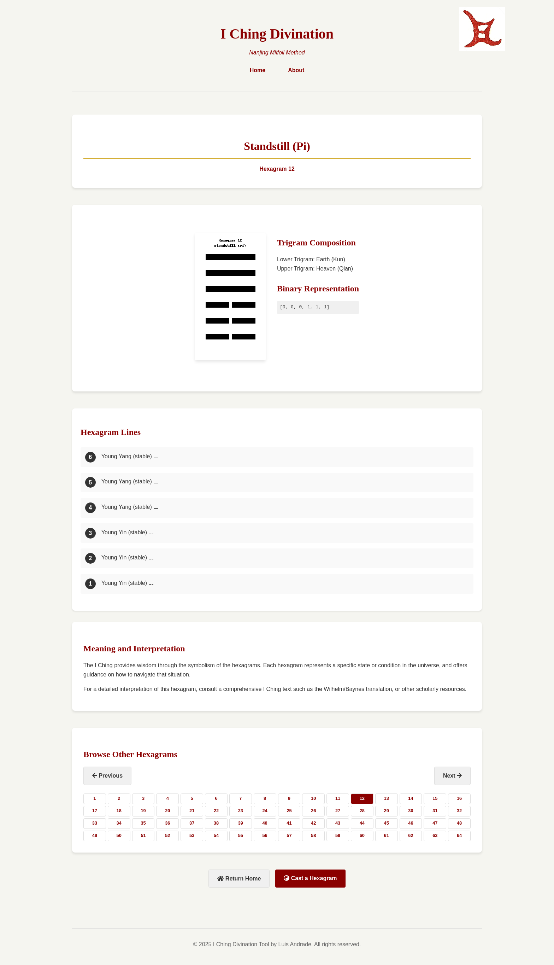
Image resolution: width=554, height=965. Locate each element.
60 (362, 835)
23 (240, 810)
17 (94, 810)
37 (191, 823)
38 (216, 823)
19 (143, 810)
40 (264, 823)
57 (289, 835)
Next (452, 776)
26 (313, 810)
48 (459, 823)
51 (143, 835)
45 (386, 823)
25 (289, 810)
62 (410, 835)
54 (216, 835)
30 (410, 810)
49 (94, 835)
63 (434, 835)
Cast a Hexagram (310, 878)
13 (386, 798)
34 (119, 823)
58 (313, 835)
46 (410, 823)
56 (264, 835)
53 (191, 835)
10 (313, 798)
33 (94, 823)
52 (167, 835)
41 (289, 823)
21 (191, 810)
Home (257, 70)
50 (119, 835)
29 (386, 810)
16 (459, 798)
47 (434, 823)
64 (459, 835)
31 (434, 810)
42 (313, 823)
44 (362, 823)
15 (434, 798)
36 (167, 823)
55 (240, 835)
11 (337, 798)
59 (337, 835)
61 (386, 835)
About (296, 70)
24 (264, 810)
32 (459, 810)
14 (410, 798)
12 (362, 798)
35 (143, 823)
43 (337, 823)
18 (119, 810)
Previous (107, 776)
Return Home (239, 879)
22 (216, 810)
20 (167, 810)
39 (240, 823)
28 (362, 810)
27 (337, 810)
